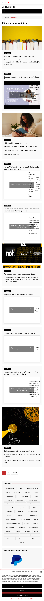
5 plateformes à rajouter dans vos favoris (19, 451)
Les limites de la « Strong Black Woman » (19, 333)
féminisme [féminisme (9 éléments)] (20, 504)
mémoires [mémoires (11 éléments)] (20, 515)
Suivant (14, 472)
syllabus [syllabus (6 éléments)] (35, 535)
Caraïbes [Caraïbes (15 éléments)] (27, 492)
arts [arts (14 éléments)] (20, 488)
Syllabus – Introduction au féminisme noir (19, 57)
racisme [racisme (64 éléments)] (35, 523)
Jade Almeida (8, 7)
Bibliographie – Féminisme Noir (15, 143)
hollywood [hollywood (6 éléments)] (10, 508)
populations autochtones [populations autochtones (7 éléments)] (13, 523)
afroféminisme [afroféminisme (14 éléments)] (10, 488)
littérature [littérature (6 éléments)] (9, 511)
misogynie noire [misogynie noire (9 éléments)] (32, 511)
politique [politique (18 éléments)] (36, 519)
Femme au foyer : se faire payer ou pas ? (19, 294)
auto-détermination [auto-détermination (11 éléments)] (32, 488)
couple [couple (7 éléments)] (36, 496)
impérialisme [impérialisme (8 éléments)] (22, 508)
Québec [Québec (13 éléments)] (26, 523)
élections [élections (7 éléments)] (22, 542)
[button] (41, 572)
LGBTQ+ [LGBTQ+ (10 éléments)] (34, 508)
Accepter (22, 586)
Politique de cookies (15, 598)
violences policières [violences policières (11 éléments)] (31, 539)
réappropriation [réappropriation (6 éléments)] (33, 527)
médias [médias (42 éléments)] (9, 515)
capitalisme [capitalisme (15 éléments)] (17, 492)
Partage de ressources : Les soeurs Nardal (20, 274)
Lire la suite (9, 64)
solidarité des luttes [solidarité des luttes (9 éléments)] (12, 535)
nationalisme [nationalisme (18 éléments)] (33, 515)
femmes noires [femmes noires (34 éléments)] (33, 500)
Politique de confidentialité (27, 598)
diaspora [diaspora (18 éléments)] (9, 500)
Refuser (22, 590)
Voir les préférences (22, 595)
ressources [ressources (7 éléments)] (21, 527)
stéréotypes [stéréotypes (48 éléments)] (25, 535)
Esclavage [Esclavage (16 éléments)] (20, 500)
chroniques (7, 73)
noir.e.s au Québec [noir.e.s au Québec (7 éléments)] (11, 519)
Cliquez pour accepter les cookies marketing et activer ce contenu (22, 95)
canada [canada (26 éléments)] (8, 492)
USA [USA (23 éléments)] (19, 539)
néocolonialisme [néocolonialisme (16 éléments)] (25, 519)
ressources (7, 53)
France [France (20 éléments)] (9, 504)
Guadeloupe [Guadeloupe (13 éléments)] (33, 504)
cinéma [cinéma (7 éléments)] (36, 492)
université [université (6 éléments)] (9, 539)
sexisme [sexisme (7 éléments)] (18, 531)
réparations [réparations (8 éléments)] (9, 531)
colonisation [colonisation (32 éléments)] (9, 496)
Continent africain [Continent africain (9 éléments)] (23, 496)
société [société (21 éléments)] (36, 531)
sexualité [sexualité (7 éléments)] (27, 531)
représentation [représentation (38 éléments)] (10, 527)
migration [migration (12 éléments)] (20, 511)
